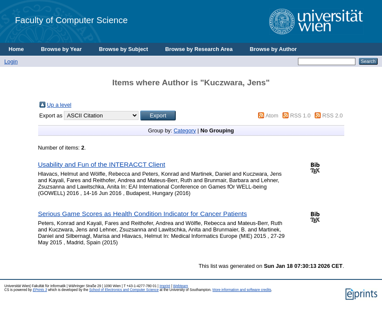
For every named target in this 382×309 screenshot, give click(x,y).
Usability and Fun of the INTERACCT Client (101, 164)
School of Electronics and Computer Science (124, 290)
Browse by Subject (123, 49)
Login (11, 61)
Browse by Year (61, 49)
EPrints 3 (40, 290)
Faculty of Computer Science (71, 20)
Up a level (59, 105)
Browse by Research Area (198, 49)
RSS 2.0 (332, 115)
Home (16, 49)
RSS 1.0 (300, 115)
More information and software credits (242, 290)
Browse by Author (273, 49)
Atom (271, 115)
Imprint (164, 286)
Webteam (180, 286)
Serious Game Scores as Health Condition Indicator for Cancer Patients (142, 213)
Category (185, 130)
